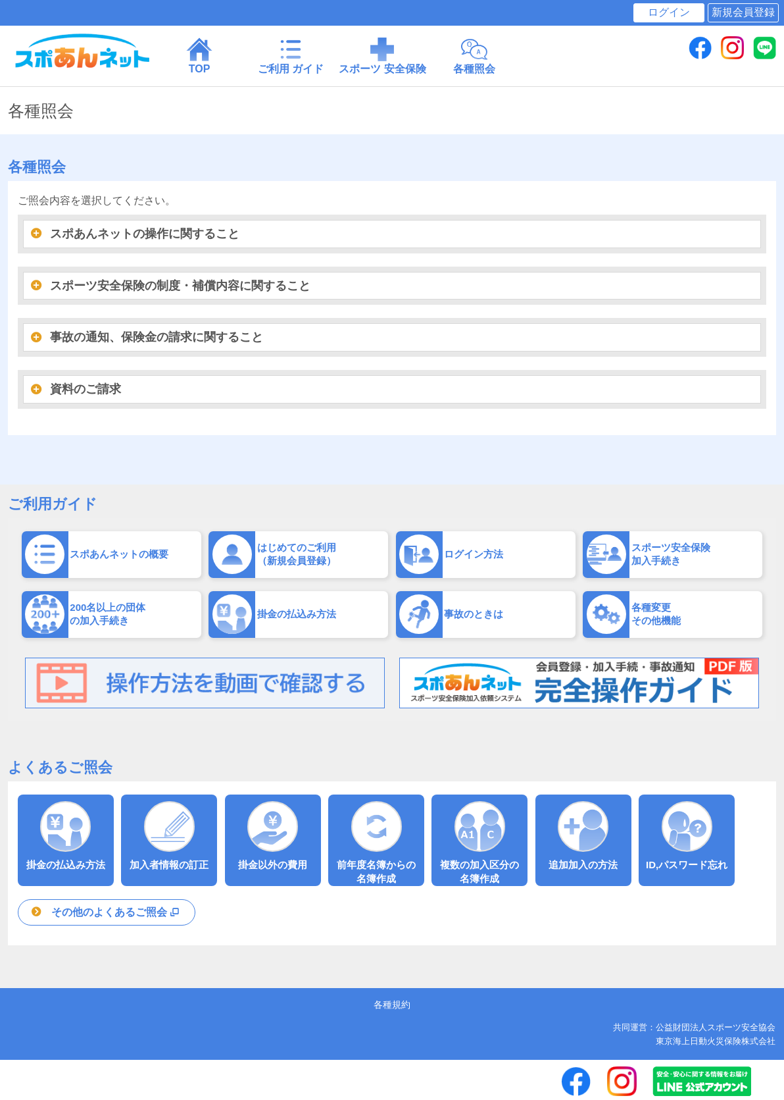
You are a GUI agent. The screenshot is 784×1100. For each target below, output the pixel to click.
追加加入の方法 (583, 835)
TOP (199, 55)
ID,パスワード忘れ (687, 835)
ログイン (669, 12)
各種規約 (392, 1004)
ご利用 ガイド (291, 55)
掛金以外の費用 (273, 835)
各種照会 (474, 55)
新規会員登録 (743, 12)
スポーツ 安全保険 (382, 55)
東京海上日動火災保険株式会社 (715, 1041)
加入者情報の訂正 (169, 835)
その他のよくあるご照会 (116, 912)
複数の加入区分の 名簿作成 (479, 842)
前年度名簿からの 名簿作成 (376, 842)
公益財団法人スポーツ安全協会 (715, 1027)
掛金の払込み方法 (66, 835)
